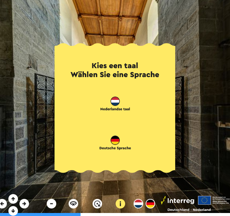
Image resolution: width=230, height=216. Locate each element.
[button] (115, 104)
